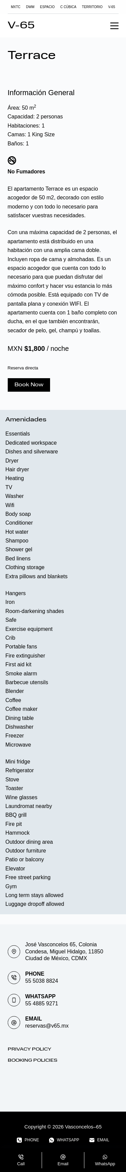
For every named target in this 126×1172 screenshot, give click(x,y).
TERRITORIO (92, 7)
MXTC (15, 7)
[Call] (20, 1160)
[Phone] (28, 1140)
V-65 (111, 7)
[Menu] (114, 26)
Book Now (28, 385)
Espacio (47, 7)
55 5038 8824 (41, 981)
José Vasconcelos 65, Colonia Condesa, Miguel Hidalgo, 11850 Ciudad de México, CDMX (64, 951)
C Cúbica (68, 7)
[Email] (99, 1140)
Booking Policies (32, 1060)
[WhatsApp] (64, 1140)
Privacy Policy (29, 1049)
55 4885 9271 (41, 1003)
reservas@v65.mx (47, 1026)
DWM (30, 7)
